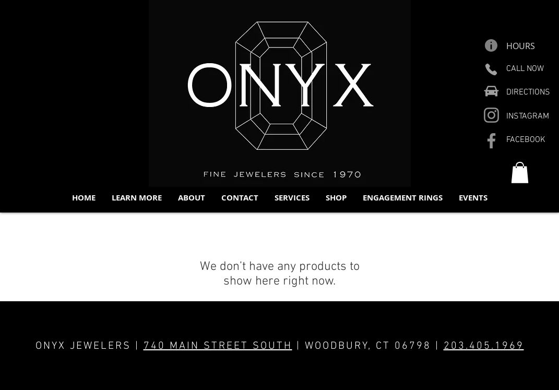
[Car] (491, 90)
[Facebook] (491, 141)
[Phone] (491, 69)
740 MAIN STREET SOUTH (218, 346)
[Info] (491, 45)
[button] (136, 197)
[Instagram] (491, 115)
